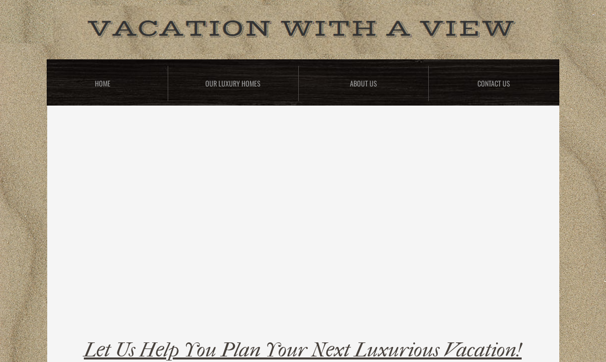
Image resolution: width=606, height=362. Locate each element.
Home (102, 83)
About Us (363, 83)
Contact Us (493, 83)
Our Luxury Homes (233, 83)
